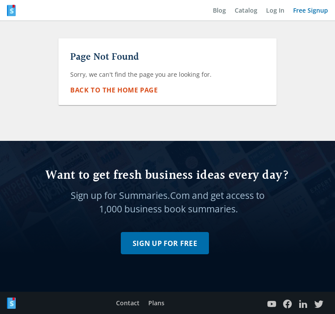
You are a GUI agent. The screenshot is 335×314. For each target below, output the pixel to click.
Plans (156, 303)
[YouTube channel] (271, 303)
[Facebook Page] (287, 303)
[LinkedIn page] (303, 303)
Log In (275, 10)
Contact (128, 303)
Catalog (246, 10)
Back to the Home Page (114, 89)
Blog (219, 10)
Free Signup (310, 10)
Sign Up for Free (165, 243)
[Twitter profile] (318, 303)
